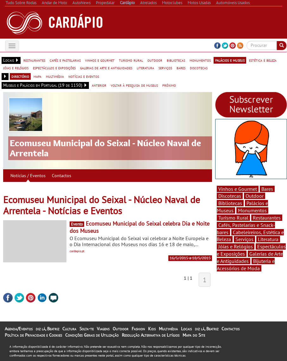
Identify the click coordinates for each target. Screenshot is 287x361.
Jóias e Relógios (235, 246)
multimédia (55, 76)
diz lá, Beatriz (47, 329)
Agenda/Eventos (19, 329)
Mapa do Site (194, 335)
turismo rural (131, 60)
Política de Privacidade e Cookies (33, 335)
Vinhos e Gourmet (237, 189)
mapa (37, 76)
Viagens (103, 329)
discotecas (199, 68)
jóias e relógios (15, 68)
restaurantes (34, 60)
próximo (169, 85)
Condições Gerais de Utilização (92, 335)
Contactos (61, 175)
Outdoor (255, 196)
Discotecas (229, 196)
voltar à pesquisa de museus (134, 85)
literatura (145, 68)
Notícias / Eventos (28, 175)
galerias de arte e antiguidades (106, 68)
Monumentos (252, 210)
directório (20, 76)
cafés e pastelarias (65, 60)
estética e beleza (263, 60)
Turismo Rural (233, 218)
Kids (152, 329)
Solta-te (86, 329)
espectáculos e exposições (54, 68)
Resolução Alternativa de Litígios (150, 335)
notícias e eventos (83, 76)
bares (181, 68)
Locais (186, 329)
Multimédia (168, 329)
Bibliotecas (230, 203)
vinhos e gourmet (100, 60)
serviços (165, 68)
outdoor (154, 60)
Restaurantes (267, 218)
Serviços (244, 239)
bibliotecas (176, 60)
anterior (99, 85)
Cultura (69, 329)
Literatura (268, 239)
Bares (267, 189)
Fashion (138, 329)
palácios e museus (230, 60)
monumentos (200, 60)
